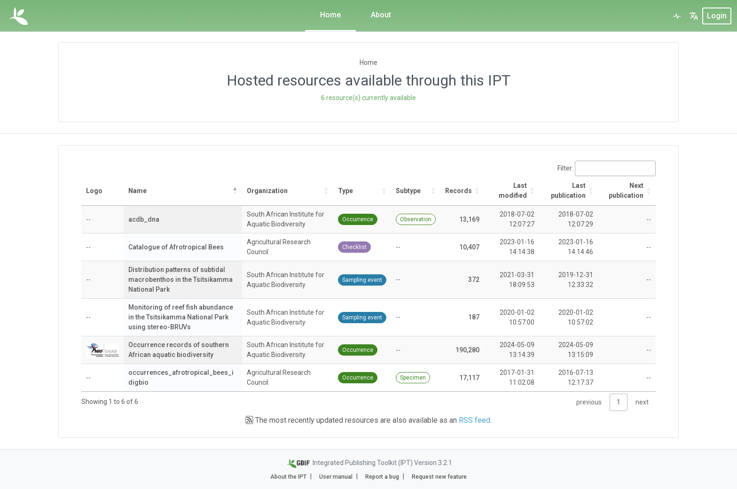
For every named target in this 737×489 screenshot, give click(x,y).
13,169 (469, 219)
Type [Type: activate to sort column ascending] (345, 190)
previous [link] (589, 402)
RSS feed (474, 420)
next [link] (642, 402)
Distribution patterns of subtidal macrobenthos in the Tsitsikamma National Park (180, 279)
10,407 (469, 247)
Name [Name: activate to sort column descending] (137, 190)
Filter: (606, 168)
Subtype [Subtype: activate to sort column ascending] (408, 190)
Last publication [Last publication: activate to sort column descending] (568, 190)
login (717, 15)
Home (330, 14)
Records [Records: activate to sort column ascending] (458, 190)
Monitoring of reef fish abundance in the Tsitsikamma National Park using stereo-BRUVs (180, 317)
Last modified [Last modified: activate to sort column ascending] (513, 190)
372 (473, 279)
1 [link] (618, 402)
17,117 (469, 377)
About (381, 14)
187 (473, 317)
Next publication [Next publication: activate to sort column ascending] (626, 190)
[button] (693, 16)
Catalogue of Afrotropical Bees (176, 247)
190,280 (467, 350)
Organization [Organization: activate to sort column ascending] (267, 190)
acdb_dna (143, 219)
